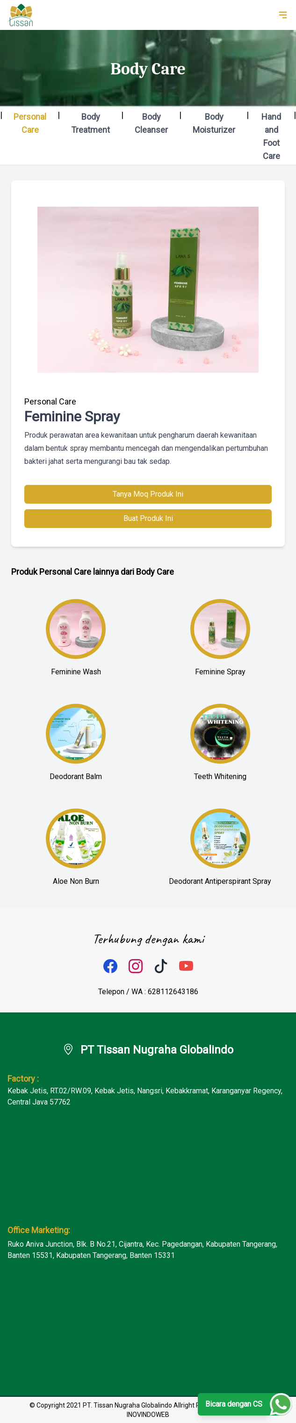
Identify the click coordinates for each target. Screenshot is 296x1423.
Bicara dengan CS (233, 1404)
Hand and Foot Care (271, 136)
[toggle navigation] (283, 15)
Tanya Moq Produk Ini (148, 494)
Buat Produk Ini (148, 518)
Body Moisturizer (214, 123)
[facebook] (110, 966)
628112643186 (173, 991)
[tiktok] (161, 966)
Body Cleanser (151, 123)
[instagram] (136, 966)
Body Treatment (90, 123)
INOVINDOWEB (148, 1414)
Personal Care (30, 123)
